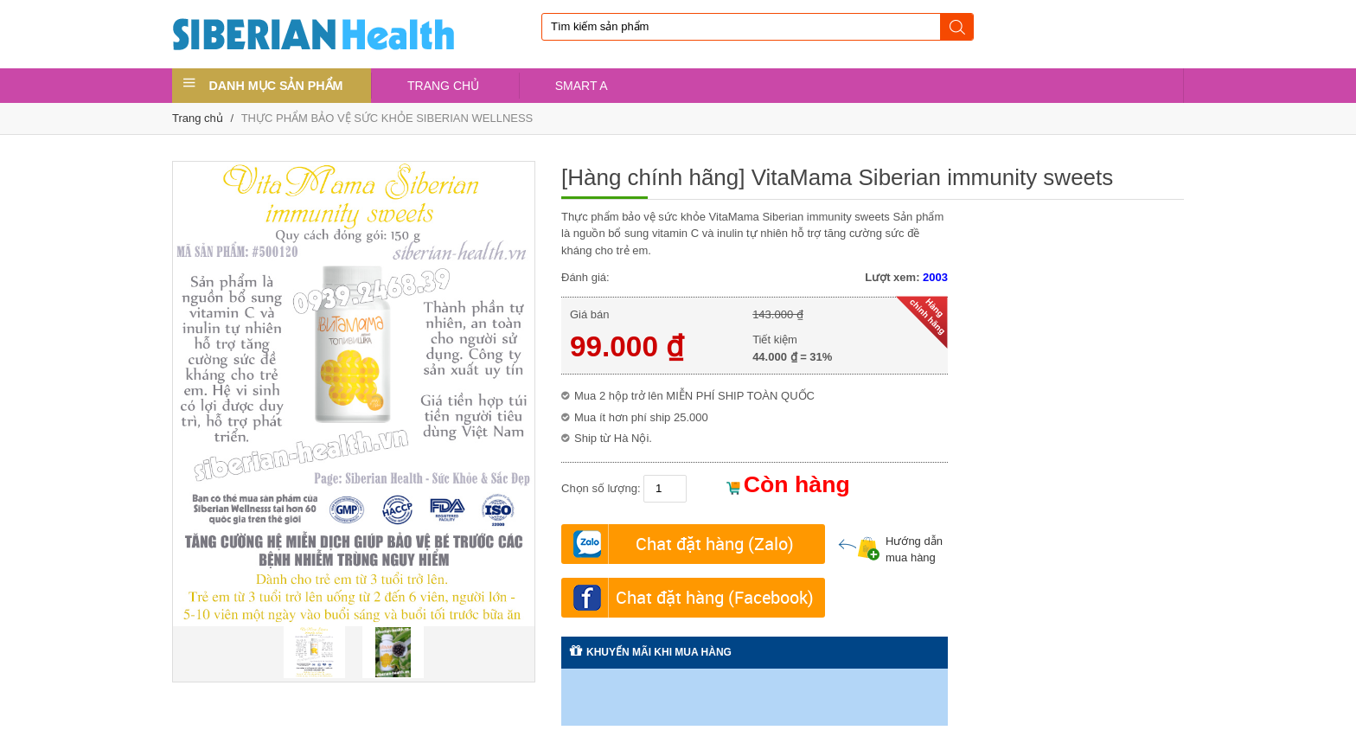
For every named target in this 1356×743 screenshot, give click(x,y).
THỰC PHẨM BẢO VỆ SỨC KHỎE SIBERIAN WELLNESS (387, 118)
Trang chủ (197, 118)
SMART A (581, 86)
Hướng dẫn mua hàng (890, 550)
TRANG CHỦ (443, 86)
